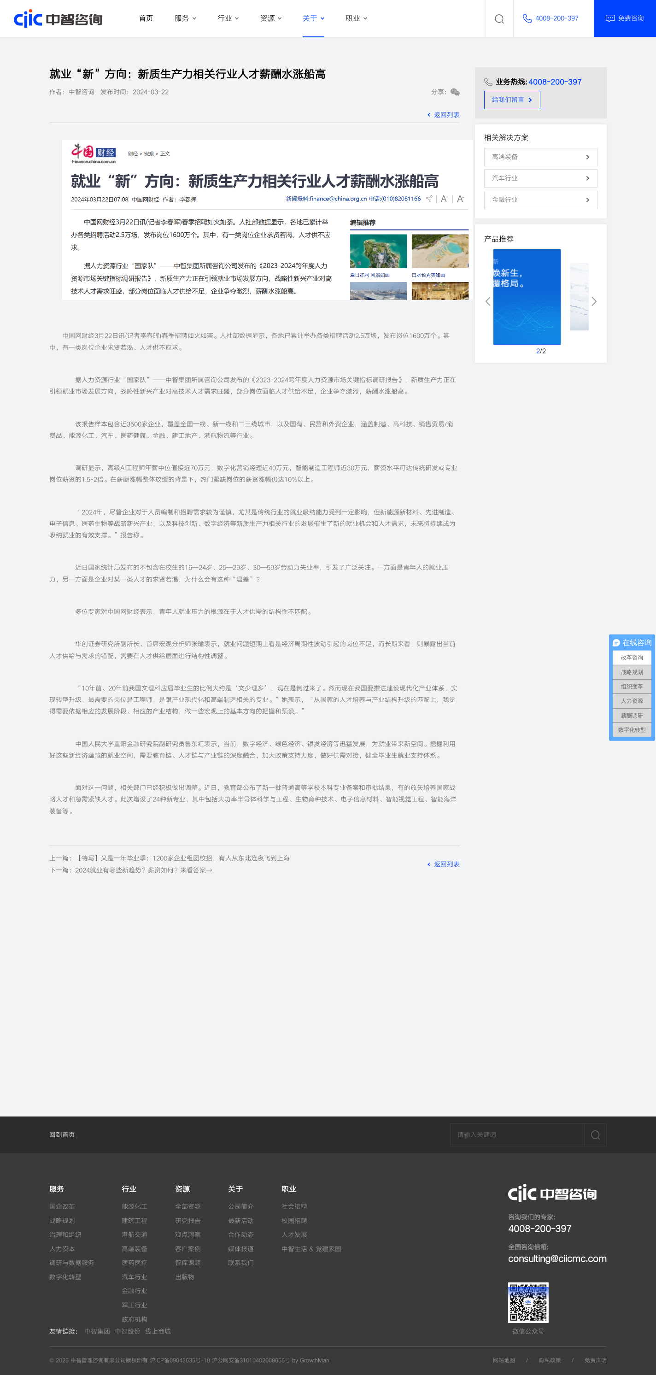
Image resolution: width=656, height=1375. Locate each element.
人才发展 (294, 1235)
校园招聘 (294, 1221)
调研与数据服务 (71, 1263)
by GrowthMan (310, 1360)
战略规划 (62, 1221)
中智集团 (97, 1331)
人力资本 (62, 1249)
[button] (487, 301)
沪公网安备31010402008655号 (251, 1360)
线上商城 (158, 1331)
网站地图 (504, 1360)
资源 (182, 1189)
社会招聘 (294, 1206)
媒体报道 (241, 1249)
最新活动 (241, 1221)
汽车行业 (134, 1277)
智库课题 (188, 1263)
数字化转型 (65, 1277)
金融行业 (134, 1291)
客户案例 (188, 1249)
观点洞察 (188, 1235)
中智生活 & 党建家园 (311, 1249)
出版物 (184, 1277)
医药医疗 (134, 1263)
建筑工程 (134, 1221)
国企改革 (62, 1206)
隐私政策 (550, 1360)
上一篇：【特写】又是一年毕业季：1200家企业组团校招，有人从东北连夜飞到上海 (169, 858)
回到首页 (62, 1135)
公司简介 (241, 1206)
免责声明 (596, 1360)
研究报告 (188, 1221)
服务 (56, 1189)
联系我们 (241, 1263)
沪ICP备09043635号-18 (180, 1360)
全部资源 (188, 1206)
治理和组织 (65, 1235)
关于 (235, 1189)
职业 (288, 1189)
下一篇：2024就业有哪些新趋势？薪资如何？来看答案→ (130, 870)
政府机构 (134, 1319)
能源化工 (134, 1206)
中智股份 (128, 1331)
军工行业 (134, 1305)
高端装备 (134, 1249)
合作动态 (241, 1235)
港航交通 (134, 1235)
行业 (129, 1189)
